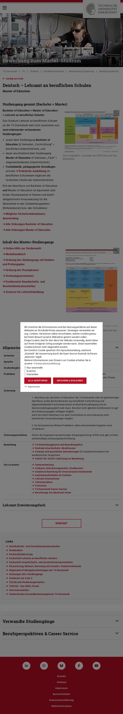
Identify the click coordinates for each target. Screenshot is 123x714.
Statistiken (31, 374)
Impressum (32, 386)
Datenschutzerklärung (46, 363)
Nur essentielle (33, 367)
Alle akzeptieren (37, 380)
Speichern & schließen (70, 380)
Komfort (30, 371)
